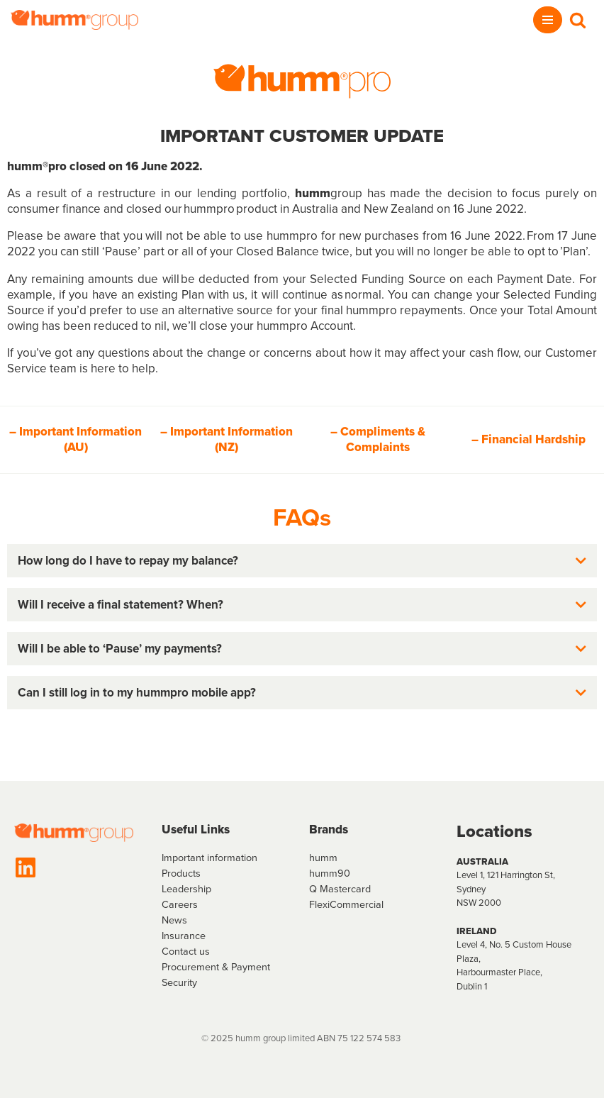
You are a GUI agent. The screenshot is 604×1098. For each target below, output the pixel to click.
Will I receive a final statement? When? (120, 605)
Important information (209, 857)
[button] (302, 560)
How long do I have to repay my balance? (128, 561)
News (174, 920)
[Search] (577, 19)
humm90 (329, 873)
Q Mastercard (340, 889)
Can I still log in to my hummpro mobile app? (137, 693)
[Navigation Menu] (547, 19)
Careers (180, 904)
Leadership (186, 889)
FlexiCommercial (346, 904)
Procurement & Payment (216, 967)
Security (179, 982)
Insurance (184, 935)
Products (181, 873)
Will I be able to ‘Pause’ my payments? (120, 649)
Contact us (186, 951)
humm (323, 857)
